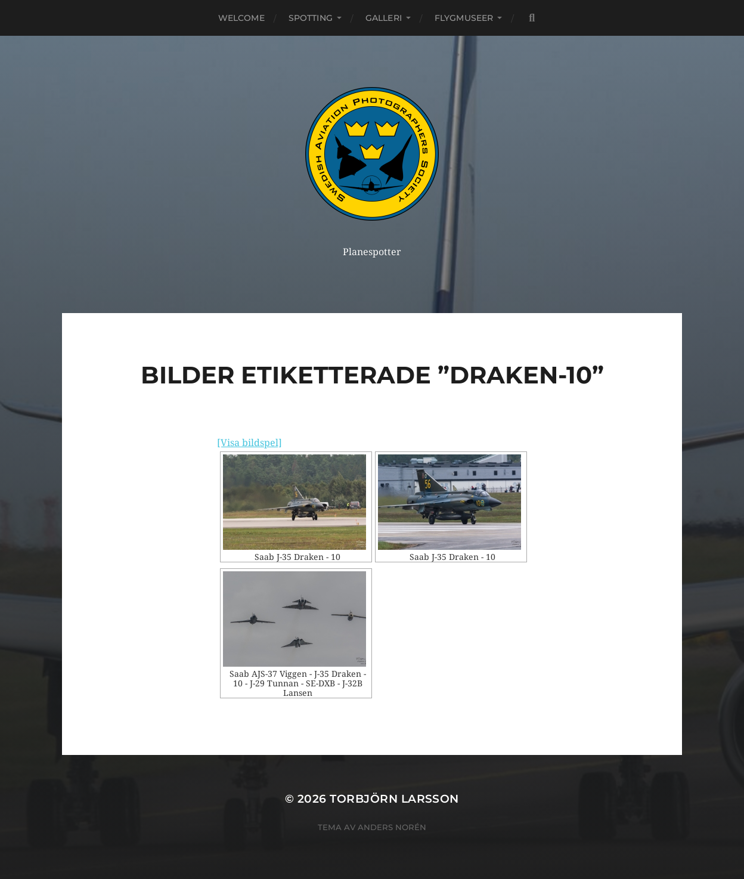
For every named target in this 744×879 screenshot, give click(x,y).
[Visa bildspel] (249, 442)
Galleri (383, 18)
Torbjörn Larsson (394, 799)
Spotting (311, 18)
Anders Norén (392, 827)
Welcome (241, 18)
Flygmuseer (464, 18)
